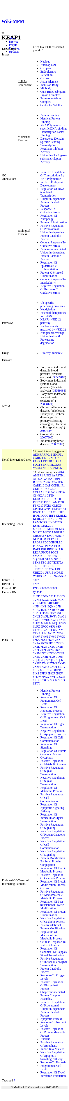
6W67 (36, 636)
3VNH (37, 599)
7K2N (45, 653)
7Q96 (59, 660)
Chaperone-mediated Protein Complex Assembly (52, 995)
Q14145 (38, 592)
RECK (59, 549)
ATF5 (36, 478)
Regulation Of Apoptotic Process (51, 709)
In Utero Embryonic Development (52, 184)
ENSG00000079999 (45, 588)
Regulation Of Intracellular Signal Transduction (51, 818)
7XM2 (53, 663)
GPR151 (38, 508)
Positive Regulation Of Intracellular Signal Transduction (53, 962)
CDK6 (45, 488)
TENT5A (57, 562)
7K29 (58, 640)
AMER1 (38, 475)
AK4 (61, 472)
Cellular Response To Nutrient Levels (53, 943)
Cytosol (44, 78)
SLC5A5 (55, 464)
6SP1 (52, 626)
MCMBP (60, 529)
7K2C (52, 643)
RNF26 (45, 552)
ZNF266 (58, 468)
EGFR (57, 498)
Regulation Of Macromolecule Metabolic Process (51, 935)
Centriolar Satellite (51, 105)
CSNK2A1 (39, 495)
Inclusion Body (49, 85)
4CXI (61, 599)
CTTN (50, 495)
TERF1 (37, 565)
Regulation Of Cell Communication (51, 739)
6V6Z (51, 633)
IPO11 (36, 515)
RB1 (43, 549)
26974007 (46, 430)
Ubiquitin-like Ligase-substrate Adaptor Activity (53, 159)
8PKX (45, 676)
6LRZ (36, 626)
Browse (13, 41)
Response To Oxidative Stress (50, 210)
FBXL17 (38, 505)
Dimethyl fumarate (51, 353)
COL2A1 (50, 492)
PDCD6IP (48, 542)
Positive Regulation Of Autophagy (51, 1044)
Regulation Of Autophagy (48, 217)
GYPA (47, 508)
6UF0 (44, 633)
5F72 (53, 613)
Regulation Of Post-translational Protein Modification (52, 905)
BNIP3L (58, 454)
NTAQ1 (49, 535)
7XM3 (62, 663)
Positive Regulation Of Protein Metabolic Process (52, 1032)
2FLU (52, 596)
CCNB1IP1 (58, 485)
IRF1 (52, 515)
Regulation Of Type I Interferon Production (53, 1074)
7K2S (52, 656)
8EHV (62, 666)
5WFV (53, 616)
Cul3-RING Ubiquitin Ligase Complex (53, 93)
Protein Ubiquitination (53, 222)
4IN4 (43, 606)
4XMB (60, 609)
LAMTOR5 (40, 522)
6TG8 (51, 629)
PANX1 (37, 461)
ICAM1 (52, 512)
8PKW (37, 676)
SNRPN (52, 555)
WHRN (37, 575)
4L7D (43, 609)
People (13, 45)
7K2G (51, 646)
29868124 (46, 404)
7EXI (43, 640)
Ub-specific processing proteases (52, 304)
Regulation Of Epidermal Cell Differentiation (49, 266)
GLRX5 (57, 505)
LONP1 (58, 457)
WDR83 (58, 572)
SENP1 (45, 464)
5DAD (37, 613)
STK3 (57, 559)
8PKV (59, 673)
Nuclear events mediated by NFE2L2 (53, 328)
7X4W (37, 663)
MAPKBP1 (40, 529)
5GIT (59, 613)
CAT (47, 485)
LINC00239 (55, 522)
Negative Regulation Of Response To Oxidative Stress (52, 289)
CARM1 (38, 457)
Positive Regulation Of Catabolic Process (52, 876)
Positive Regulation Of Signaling (51, 826)
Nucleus (45, 61)
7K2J (43, 650)
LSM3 (36, 525)
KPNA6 (49, 519)
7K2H (59, 646)
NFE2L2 (59, 532)
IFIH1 (61, 512)
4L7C (36, 609)
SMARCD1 (40, 555)
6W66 (59, 633)
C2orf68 (46, 482)
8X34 (62, 676)
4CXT (44, 603)
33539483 (59, 377)
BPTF (58, 478)
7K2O (52, 653)
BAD (51, 478)
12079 (36, 584)
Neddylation (47, 309)
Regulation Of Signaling (48, 746)
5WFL (45, 616)
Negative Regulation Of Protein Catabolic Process (52, 835)
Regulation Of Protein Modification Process (53, 883)
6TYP (36, 633)
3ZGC (45, 599)
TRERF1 (55, 565)
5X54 (62, 619)
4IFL (57, 603)
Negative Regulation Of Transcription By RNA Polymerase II (52, 175)
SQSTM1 (38, 559)
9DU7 (53, 680)
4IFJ (51, 603)
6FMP (44, 623)
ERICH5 (38, 502)
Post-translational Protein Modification (52, 926)
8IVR (57, 670)
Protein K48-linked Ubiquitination (51, 274)
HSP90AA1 (59, 508)
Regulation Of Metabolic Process (51, 789)
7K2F (44, 646)
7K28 (50, 640)
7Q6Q (36, 660)
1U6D (36, 596)
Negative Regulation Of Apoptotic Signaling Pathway (52, 1056)
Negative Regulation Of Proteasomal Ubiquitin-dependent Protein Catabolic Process (52, 1009)
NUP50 (37, 539)
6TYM (59, 629)
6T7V (36, 629)
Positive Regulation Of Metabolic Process (53, 762)
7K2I (36, 650)
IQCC (44, 515)
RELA (36, 552)
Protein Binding (49, 115)
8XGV (45, 680)
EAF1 (49, 498)
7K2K (50, 650)
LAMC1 (60, 519)
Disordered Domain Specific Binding (52, 140)
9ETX (61, 680)
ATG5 (43, 478)
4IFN (36, 606)
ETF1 (47, 502)
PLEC (59, 542)
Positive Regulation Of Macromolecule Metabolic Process (51, 895)
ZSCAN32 (59, 575)
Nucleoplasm (48, 64)
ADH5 (37, 454)
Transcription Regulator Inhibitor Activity (51, 149)
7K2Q (36, 656)
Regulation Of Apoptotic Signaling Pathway (52, 808)
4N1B (51, 609)
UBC (58, 569)
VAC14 (37, 468)
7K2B (44, 643)
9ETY (36, 683)
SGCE (54, 552)
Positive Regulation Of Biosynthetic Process (51, 985)
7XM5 (45, 666)
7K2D (59, 643)
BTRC (37, 482)
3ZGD (53, 599)
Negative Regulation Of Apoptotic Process (53, 732)
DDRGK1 (39, 498)
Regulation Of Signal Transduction (52, 725)
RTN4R (47, 461)
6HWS (62, 623)
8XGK (37, 680)
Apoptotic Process (51, 1018)
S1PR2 (57, 461)
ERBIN (48, 457)
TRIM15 (38, 569)
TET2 (45, 565)
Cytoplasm (46, 68)
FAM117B (58, 502)
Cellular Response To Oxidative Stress (53, 244)
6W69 (52, 636)
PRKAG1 (38, 545)
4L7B (57, 606)
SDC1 (36, 464)
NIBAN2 (38, 535)
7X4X (45, 663)
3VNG (61, 596)
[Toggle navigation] (2, 32)
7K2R (44, 656)
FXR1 (47, 505)
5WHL (37, 619)
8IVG (50, 670)
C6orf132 (57, 482)
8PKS (43, 673)
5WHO (46, 619)
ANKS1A (49, 475)
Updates (14, 51)
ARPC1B (46, 454)
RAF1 (36, 549)
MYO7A (48, 532)
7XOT (53, 666)
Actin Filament (49, 81)
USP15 (49, 572)
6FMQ (53, 623)
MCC (50, 529)
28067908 (46, 437)
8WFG (54, 676)
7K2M (37, 653)
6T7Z (43, 629)
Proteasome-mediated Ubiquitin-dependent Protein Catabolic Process (53, 254)
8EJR (36, 670)
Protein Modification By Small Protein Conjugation (52, 861)
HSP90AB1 (40, 512)
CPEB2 (60, 492)
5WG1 (62, 616)
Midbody (45, 88)
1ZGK (44, 596)
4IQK (50, 606)
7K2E (36, 646)
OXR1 (46, 539)
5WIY (54, 619)
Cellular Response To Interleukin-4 (53, 281)
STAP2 (49, 559)
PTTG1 (58, 545)
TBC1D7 (46, 562)
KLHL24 (38, 519)
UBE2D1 (38, 572)
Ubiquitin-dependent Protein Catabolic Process (52, 202)
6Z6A (36, 640)
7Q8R (51, 660)
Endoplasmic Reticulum (48, 73)
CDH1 (37, 488)
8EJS (43, 670)
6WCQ (61, 636)
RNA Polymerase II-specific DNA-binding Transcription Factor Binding (53, 130)
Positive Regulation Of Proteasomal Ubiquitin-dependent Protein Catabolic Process (52, 232)
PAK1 (54, 539)
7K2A (36, 643)
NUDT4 (59, 535)
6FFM (36, 623)
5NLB (36, 616)
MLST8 (37, 532)
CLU (53, 488)
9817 (36, 580)
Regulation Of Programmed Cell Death (50, 701)
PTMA (49, 545)
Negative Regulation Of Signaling (52, 853)
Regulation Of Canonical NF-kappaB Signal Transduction (53, 952)
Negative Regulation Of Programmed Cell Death (52, 717)
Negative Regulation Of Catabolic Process (52, 920)
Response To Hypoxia (53, 1062)
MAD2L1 (47, 525)
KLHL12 (61, 515)
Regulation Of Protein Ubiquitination (53, 913)
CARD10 (38, 485)
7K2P (60, 653)
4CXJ (36, 603)
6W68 (44, 636)
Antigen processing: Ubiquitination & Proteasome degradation (52, 337)
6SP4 (59, 626)
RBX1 (51, 549)
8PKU (51, 673)
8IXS (36, 673)
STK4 (36, 562)
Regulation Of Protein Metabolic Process (53, 870)
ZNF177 (47, 468)
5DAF (45, 613)
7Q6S (44, 660)
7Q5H (59, 656)
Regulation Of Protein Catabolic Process (53, 752)
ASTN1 (60, 475)
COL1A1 (38, 492)
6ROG (44, 626)
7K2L (58, 650)
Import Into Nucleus (52, 1049)
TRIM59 (49, 569)
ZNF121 (48, 575)
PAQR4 (37, 542)
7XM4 (37, 666)
